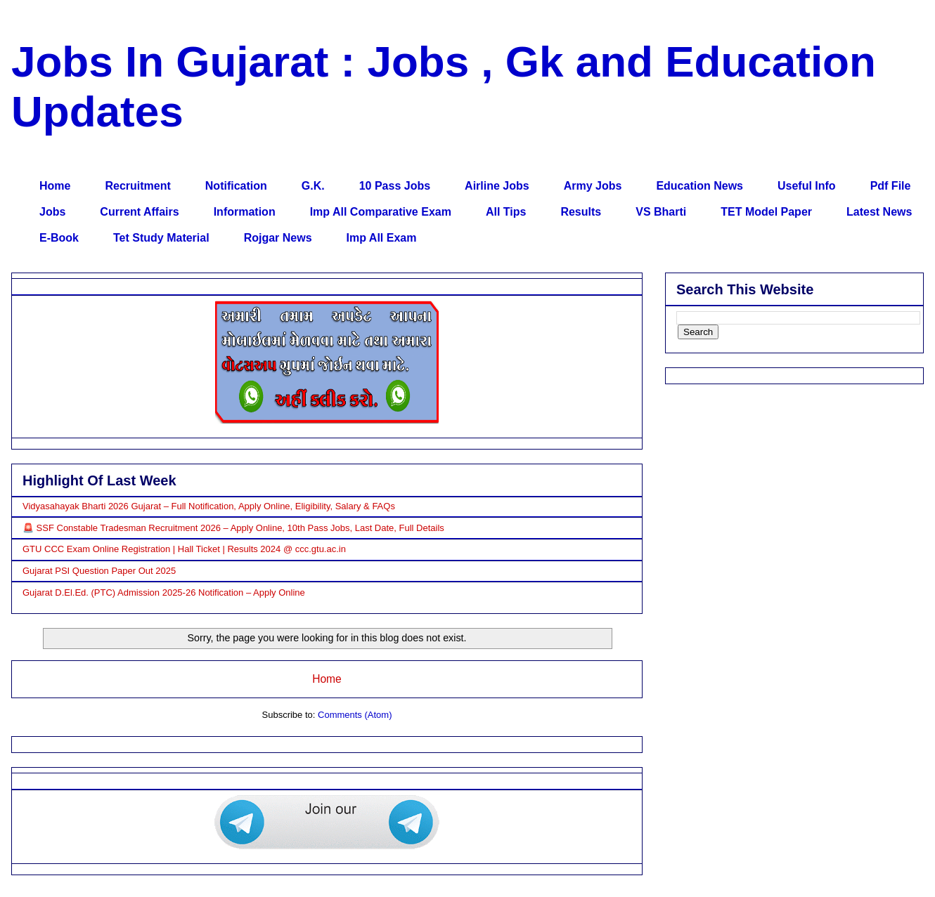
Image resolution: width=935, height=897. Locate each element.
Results (580, 212)
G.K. (313, 186)
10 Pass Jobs (394, 186)
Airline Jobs (497, 186)
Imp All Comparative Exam (380, 212)
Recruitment (137, 186)
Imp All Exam (382, 238)
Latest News (879, 212)
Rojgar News (278, 238)
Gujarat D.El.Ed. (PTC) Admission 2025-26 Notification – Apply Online (163, 592)
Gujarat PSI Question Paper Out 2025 (99, 570)
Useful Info (807, 186)
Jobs (52, 212)
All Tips (506, 212)
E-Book (59, 238)
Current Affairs (139, 212)
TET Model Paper (766, 212)
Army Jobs (593, 186)
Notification (236, 186)
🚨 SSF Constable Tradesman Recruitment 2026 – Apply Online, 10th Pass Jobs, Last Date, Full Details (233, 528)
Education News (699, 186)
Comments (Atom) (355, 714)
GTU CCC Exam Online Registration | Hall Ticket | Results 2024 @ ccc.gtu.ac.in (184, 549)
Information (245, 212)
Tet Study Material (161, 238)
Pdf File (890, 186)
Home (54, 186)
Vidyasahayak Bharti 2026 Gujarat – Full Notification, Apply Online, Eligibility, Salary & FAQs (208, 506)
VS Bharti (661, 212)
